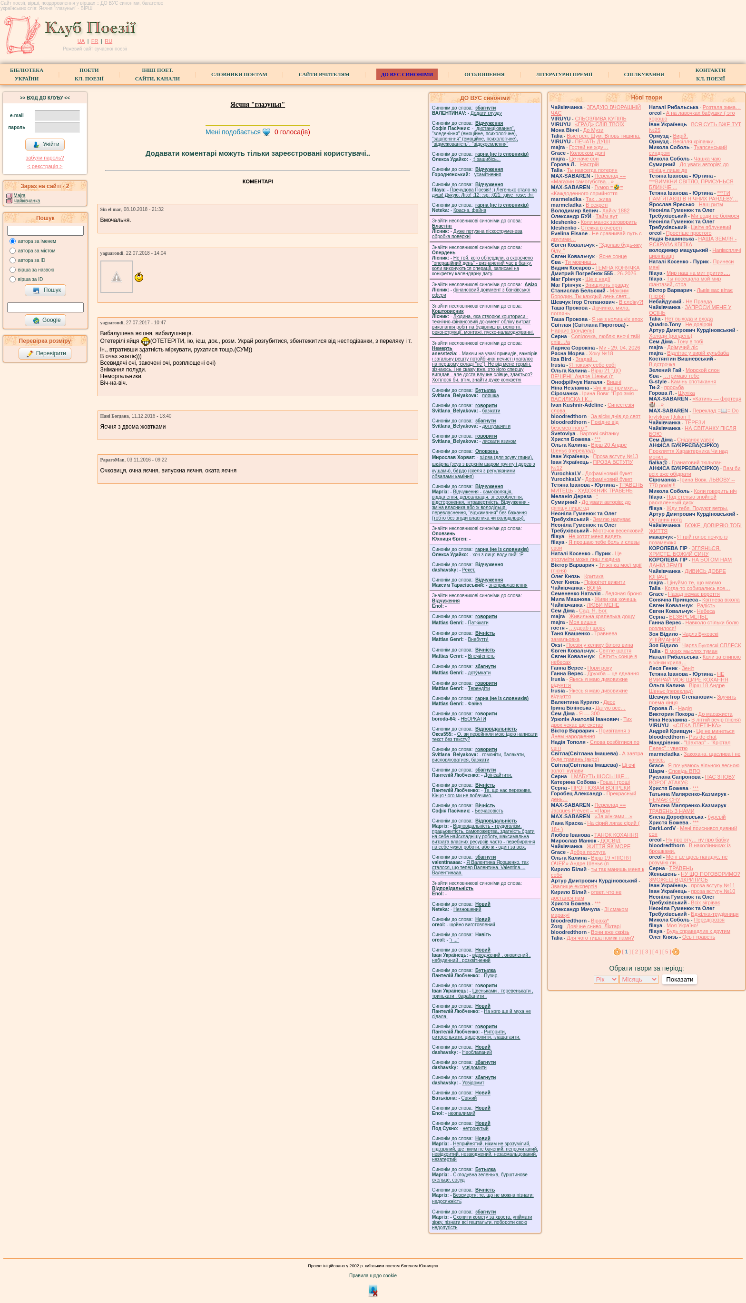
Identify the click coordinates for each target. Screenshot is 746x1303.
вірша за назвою (36, 269)
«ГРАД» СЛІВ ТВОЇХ (599, 124)
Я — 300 (589, 713)
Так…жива (598, 199)
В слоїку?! (631, 302)
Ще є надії (597, 279)
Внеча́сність (481, 656)
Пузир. (491, 975)
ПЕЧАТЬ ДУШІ (592, 141)
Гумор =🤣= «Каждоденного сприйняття (587, 190)
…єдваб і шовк (587, 628)
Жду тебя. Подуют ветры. (697, 508)
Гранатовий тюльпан (697, 462)
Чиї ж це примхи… (615, 388)
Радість (706, 605)
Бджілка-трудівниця (714, 914)
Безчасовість (489, 810)
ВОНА (594, 588)
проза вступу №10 (713, 891)
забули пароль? (45, 157)
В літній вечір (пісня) (716, 719)
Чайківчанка (27, 200)
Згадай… (587, 359)
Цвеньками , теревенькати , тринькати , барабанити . (482, 993)
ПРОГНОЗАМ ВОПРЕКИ (600, 788)
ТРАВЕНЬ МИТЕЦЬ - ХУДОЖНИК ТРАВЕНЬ (597, 487)
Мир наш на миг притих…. (698, 273)
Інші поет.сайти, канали (157, 74)
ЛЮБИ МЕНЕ (603, 605)
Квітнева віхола (721, 599)
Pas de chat (703, 737)
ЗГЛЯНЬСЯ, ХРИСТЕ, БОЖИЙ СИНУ (685, 551)
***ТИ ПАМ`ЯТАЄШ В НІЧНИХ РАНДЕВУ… (693, 195)
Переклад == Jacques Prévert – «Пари (588, 807)
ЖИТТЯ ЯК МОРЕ (608, 846)
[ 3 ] (646, 951)
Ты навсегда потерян (592, 170)
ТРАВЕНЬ (681, 868)
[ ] (626, 951)
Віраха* (600, 920)
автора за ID (32, 260)
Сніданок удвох (695, 439)
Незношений (467, 909)
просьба (674, 387)
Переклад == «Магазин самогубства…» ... (588, 178)
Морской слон (703, 370)
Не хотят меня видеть (595, 536)
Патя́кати (478, 622)
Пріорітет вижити (605, 582)
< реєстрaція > (44, 166)
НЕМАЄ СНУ (664, 799)
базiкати (491, 410)
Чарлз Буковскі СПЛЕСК (711, 645)
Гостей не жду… (589, 147)
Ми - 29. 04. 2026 (619, 348)
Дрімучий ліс (682, 347)
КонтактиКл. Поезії (711, 74)
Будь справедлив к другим (698, 931)
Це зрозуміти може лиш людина (586, 556)
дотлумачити (496, 426)
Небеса (706, 611)
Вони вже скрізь (610, 932)
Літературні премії (564, 74)
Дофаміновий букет (609, 473)
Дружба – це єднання (613, 673)
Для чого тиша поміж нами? (600, 938)
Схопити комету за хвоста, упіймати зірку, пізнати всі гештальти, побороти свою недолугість (482, 1222)
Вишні (614, 382)
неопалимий (461, 1113)
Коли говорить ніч (715, 491)
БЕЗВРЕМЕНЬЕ (688, 617)
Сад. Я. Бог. (593, 610)
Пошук (46, 290)
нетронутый (475, 1128)
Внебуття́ (478, 639)
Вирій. (680, 136)
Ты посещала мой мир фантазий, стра (685, 281)
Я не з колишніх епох (617, 319)
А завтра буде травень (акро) (597, 756)
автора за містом (37, 250)
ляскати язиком (499, 441)
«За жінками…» (613, 816)
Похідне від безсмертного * (584, 425)
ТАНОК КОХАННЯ (616, 835)
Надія (685, 708)
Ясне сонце (613, 256)
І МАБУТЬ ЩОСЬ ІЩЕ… (600, 776)
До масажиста (715, 714)
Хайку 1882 (616, 210)
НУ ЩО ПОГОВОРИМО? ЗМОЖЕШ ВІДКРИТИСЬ (694, 876)
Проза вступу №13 (615, 456)
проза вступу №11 (713, 885)
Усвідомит (473, 1082)
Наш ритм (711, 204)
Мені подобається (233, 132)
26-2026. (627, 273)
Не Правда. (700, 301)
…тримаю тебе (681, 376)
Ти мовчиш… (580, 262)
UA (81, 41)
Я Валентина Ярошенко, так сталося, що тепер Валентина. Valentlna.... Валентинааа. (480, 867)
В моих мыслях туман (691, 651)
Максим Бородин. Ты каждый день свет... (590, 293)
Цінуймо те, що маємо (694, 582)
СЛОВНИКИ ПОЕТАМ (239, 74)
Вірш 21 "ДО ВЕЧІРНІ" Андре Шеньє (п (586, 373)
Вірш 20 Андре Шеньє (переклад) (589, 447)
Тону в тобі (690, 341)
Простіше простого (689, 233)
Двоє (609, 702)
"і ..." (454, 939)
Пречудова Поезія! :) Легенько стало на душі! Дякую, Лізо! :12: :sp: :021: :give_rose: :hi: (484, 192)
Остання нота (665, 519)
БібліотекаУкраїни (26, 74)
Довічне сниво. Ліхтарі (593, 926)
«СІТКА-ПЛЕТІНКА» (697, 725)
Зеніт (688, 668)
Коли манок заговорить (609, 222)
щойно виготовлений (472, 924)
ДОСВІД (610, 840)
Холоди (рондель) (670, 336)
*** (598, 439)
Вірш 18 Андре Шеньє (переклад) (687, 688)
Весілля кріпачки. (694, 141)
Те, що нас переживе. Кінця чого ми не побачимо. (481, 793)
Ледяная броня (623, 593)
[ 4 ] (656, 951)
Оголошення (484, 74)
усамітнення (487, 174)
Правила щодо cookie (373, 1275)
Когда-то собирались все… (697, 588)
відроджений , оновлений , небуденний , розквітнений (481, 957)
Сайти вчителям (324, 74)
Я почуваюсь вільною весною (703, 765)
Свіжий (469, 1098)
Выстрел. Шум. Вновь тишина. (603, 136)
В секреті (597, 205)
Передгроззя (709, 919)
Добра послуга (588, 852)
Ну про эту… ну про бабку (697, 839)
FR (94, 41)
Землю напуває (611, 519)
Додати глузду (486, 113)
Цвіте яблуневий (711, 227)
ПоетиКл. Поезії (89, 74)
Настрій (589, 164)
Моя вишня (582, 622)
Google (46, 320)
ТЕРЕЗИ (695, 422)
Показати (679, 979)
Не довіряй (699, 324)
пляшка (490, 395)
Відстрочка (662, 364)
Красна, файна (469, 210)
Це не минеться (716, 731)
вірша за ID (30, 279)
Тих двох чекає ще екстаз (591, 722)
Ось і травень (698, 937)
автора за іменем (37, 241)
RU (108, 41)
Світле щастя (615, 650)
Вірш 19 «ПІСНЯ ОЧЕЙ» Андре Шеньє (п (591, 860)
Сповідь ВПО (684, 771)
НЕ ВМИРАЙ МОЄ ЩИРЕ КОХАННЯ (688, 676)
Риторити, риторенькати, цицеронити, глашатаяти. (476, 1034)
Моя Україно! (682, 925)
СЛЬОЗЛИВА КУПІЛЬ (600, 118)
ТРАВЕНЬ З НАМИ (672, 811)
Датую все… (610, 708)
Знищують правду (606, 285)
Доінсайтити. (498, 775)
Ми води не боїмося (715, 216)
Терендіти (479, 688)
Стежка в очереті (601, 228)
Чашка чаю (707, 158)
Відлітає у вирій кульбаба (698, 353)
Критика (594, 576)
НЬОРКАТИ (473, 719)
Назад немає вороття (694, 594)
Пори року (599, 668)
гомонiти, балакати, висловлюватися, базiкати (478, 757)
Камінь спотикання (693, 381)
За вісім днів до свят (615, 416)
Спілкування (644, 74)
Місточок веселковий (618, 530)
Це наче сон (584, 158)
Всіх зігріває (705, 902)
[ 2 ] (636, 951)
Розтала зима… (722, 107)
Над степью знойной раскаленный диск (683, 499)
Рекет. (468, 569)
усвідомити (474, 1067)
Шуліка (686, 393)
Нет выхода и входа (689, 318)
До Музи (593, 130)
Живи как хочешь (616, 599)
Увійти (46, 145)
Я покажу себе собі (592, 365)
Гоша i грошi (615, 782)
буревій (716, 817)
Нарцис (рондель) (572, 330)
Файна (475, 703)
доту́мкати (479, 672)
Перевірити (46, 354)
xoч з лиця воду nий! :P (497, 554)
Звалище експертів (574, 886)
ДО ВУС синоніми (407, 74)
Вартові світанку (599, 433)
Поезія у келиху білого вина (599, 645)
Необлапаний (477, 1052)
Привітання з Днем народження (590, 733)
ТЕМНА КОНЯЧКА (617, 268)
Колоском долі (587, 153)
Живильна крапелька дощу (602, 616)
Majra (20, 195)
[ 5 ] (666, 951)
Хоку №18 (601, 353)
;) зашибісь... (486, 159)
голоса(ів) (292, 132)
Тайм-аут (607, 216)
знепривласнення (508, 585)
